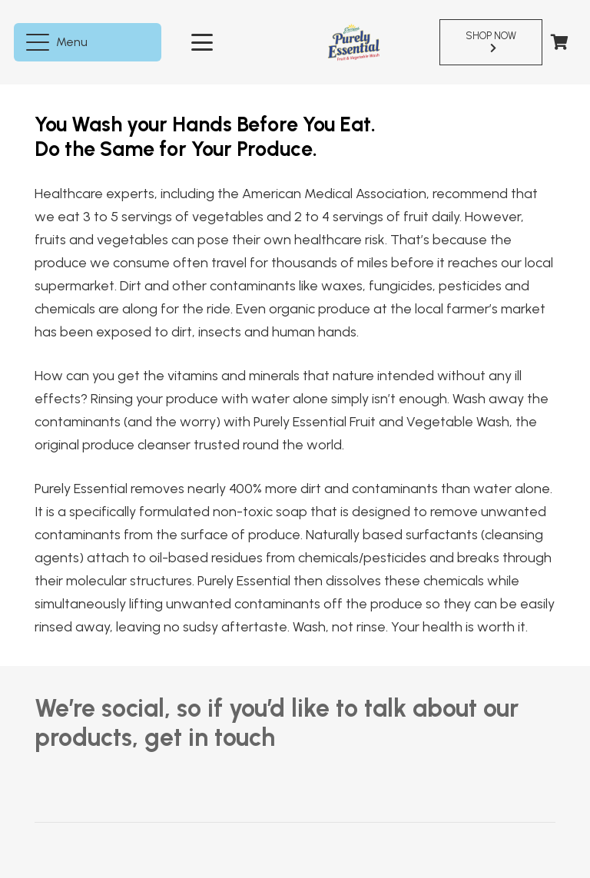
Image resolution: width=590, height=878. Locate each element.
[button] (59, 42)
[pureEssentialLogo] (353, 42)
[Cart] (559, 42)
